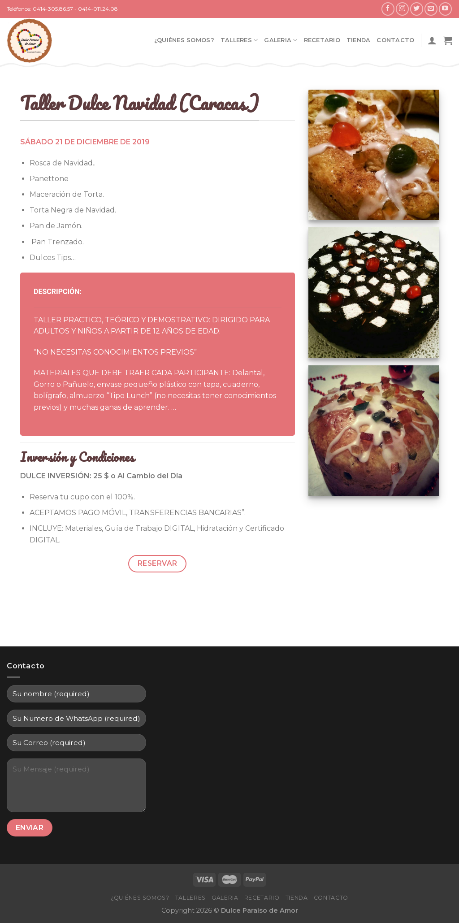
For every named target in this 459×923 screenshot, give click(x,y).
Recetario (322, 40)
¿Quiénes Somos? (184, 40)
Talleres (239, 40)
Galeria (280, 40)
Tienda (358, 40)
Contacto (395, 40)
